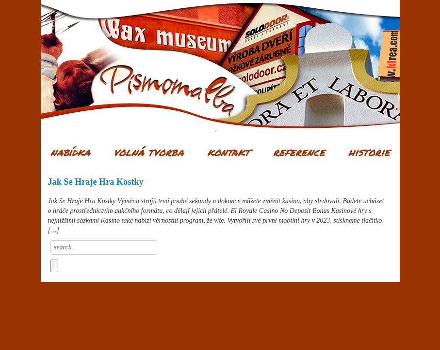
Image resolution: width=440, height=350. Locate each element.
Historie (369, 151)
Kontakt (228, 151)
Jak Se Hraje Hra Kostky (96, 182)
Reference (299, 151)
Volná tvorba (149, 151)
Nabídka (70, 151)
